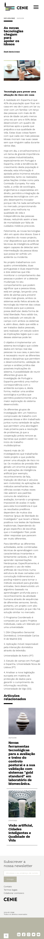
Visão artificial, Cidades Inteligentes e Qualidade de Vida (20, 832)
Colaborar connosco (14, 893)
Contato (8, 886)
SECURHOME (9, 18)
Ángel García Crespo (12, 52)
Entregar (10, 879)
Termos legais (10, 890)
